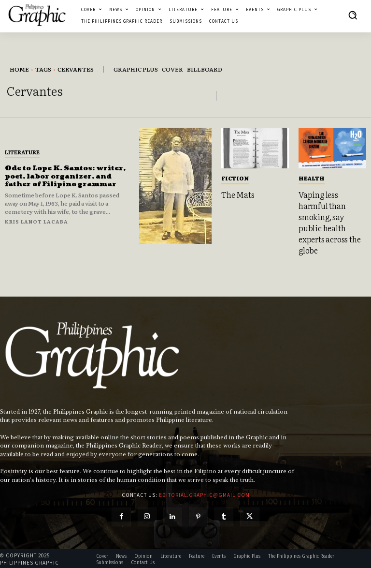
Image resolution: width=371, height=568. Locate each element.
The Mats (237, 194)
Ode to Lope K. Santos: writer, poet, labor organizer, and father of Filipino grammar (66, 176)
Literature (22, 152)
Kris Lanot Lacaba (36, 221)
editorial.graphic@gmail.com (204, 493)
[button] (352, 15)
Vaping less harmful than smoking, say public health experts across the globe (329, 221)
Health (312, 178)
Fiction (235, 178)
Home (19, 69)
